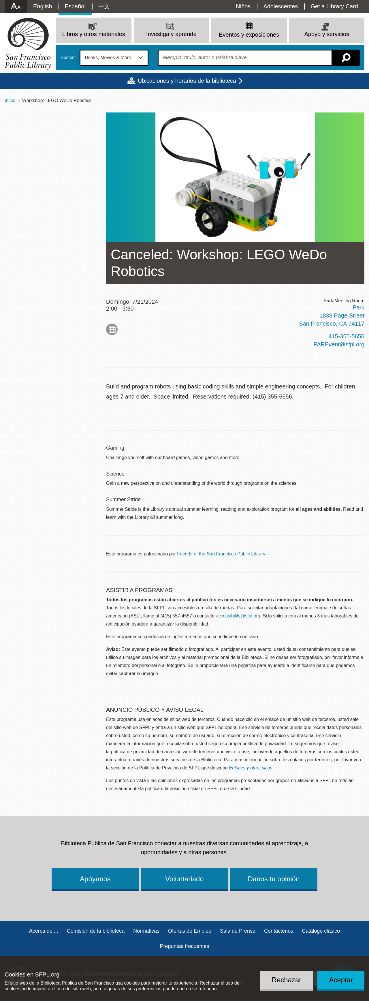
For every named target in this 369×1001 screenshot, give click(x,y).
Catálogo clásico (321, 931)
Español (75, 6)
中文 (104, 6)
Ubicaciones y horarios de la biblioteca (187, 81)
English (42, 6)
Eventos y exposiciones (249, 34)
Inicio (10, 100)
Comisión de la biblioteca (96, 931)
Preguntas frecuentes (184, 946)
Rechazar (287, 980)
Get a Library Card (334, 6)
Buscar (68, 57)
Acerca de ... (43, 931)
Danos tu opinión (274, 879)
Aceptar (341, 980)
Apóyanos (95, 879)
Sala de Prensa (237, 931)
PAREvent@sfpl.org (338, 344)
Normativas (146, 931)
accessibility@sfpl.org (238, 615)
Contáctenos (278, 931)
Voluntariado (184, 879)
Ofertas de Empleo (189, 931)
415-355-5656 (346, 336)
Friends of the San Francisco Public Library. (221, 553)
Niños (243, 6)
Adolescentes (280, 6)
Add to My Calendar (112, 329)
